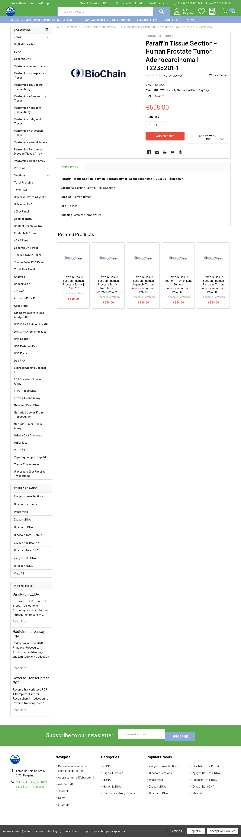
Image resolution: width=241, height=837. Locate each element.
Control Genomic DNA (28, 229)
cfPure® (19, 294)
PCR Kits (19, 453)
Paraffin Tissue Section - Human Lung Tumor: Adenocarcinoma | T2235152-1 (178, 284)
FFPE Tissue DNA (25, 394)
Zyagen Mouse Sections (29, 499)
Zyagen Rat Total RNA (27, 546)
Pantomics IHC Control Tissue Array (28, 90)
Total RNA (32, 193)
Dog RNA (19, 364)
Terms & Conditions (38, 823)
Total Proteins (32, 185)
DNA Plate (20, 356)
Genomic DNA (32, 62)
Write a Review (218, 78)
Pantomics (21, 515)
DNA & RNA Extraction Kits (31, 327)
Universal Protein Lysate (30, 200)
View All (19, 576)
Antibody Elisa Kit (25, 301)
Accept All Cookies (222, 831)
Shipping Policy (93, 823)
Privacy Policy (203, 823)
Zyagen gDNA (22, 522)
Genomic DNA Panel (26, 251)
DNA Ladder (22, 342)
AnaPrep (19, 280)
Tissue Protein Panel (27, 258)
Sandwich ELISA (26, 597)
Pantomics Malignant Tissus (27, 124)
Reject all (196, 831)
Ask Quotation (147, 23)
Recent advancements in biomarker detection (44, 23)
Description (69, 167)
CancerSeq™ (22, 287)
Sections (32, 178)
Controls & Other (25, 236)
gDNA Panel (21, 243)
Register (184, 15)
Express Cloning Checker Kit (30, 373)
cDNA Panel (21, 214)
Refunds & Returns (148, 823)
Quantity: (153, 120)
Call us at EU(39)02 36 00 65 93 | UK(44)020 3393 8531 (31, 787)
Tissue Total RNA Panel (29, 265)
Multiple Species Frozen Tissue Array (29, 418)
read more (19, 624)
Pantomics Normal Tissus (30, 145)
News (192, 23)
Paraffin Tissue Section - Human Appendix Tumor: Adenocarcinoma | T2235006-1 (143, 284)
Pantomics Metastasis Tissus (28, 136)
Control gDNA (23, 222)
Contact (172, 23)
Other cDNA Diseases (28, 438)
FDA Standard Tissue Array (28, 385)
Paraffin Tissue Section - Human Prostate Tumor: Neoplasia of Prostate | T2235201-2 (108, 284)
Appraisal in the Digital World (107, 23)
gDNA (32, 55)
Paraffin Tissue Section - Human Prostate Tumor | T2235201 (73, 282)
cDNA (32, 40)
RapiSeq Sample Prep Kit (30, 460)
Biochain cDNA (23, 530)
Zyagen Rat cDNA (25, 561)
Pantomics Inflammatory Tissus (30, 101)
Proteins (32, 171)
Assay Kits (21, 309)
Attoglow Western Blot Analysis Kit (29, 318)
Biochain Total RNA (26, 553)
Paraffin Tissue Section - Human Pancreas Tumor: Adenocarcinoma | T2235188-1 (213, 284)
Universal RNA (23, 207)
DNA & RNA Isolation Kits (30, 335)
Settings (176, 831)
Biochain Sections (25, 507)
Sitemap (63, 805)
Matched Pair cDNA (26, 408)
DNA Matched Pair (25, 349)
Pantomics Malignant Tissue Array (27, 113)
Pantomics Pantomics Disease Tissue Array (28, 155)
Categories (22, 33)
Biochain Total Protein (28, 538)
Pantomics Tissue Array (29, 164)
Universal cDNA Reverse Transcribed (30, 477)
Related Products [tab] (76, 234)
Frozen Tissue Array (27, 401)
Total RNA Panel (24, 272)
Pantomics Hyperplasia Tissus (29, 79)
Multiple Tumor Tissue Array (28, 429)
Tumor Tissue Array (26, 467)
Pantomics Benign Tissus (30, 69)
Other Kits (20, 446)
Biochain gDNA (23, 569)
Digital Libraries (24, 47)
